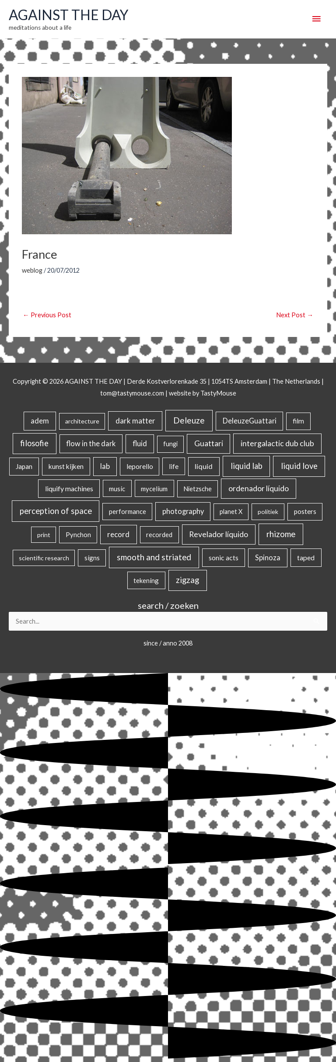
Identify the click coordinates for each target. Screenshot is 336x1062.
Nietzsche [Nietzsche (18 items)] (197, 489)
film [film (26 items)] (298, 421)
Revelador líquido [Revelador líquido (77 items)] (218, 534)
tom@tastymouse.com (132, 393)
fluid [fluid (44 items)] (140, 443)
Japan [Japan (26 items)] (24, 466)
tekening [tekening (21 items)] (146, 580)
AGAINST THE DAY (68, 15)
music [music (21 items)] (117, 489)
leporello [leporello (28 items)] (139, 466)
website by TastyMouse (202, 393)
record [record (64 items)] (118, 534)
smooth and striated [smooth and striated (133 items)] (154, 557)
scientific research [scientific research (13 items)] (44, 558)
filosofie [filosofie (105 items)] (34, 443)
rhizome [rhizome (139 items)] (280, 534)
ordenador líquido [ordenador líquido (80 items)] (258, 488)
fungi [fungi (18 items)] (170, 444)
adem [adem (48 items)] (40, 420)
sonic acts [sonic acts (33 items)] (223, 557)
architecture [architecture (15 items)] (82, 421)
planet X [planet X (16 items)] (231, 511)
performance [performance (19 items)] (127, 511)
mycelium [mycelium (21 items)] (154, 489)
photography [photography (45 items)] (183, 511)
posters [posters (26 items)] (305, 511)
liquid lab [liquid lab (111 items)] (246, 466)
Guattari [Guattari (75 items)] (208, 443)
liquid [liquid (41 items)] (204, 466)
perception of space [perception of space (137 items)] (56, 511)
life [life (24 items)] (173, 466)
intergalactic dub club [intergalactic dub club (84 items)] (277, 443)
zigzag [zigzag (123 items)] (187, 580)
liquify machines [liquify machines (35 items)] (69, 488)
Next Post (294, 315)
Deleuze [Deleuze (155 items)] (189, 420)
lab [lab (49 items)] (105, 466)
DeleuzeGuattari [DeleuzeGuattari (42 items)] (249, 420)
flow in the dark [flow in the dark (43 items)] (91, 443)
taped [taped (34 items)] (306, 557)
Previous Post (47, 315)
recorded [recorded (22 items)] (159, 534)
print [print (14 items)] (43, 534)
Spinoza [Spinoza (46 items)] (267, 557)
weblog (32, 270)
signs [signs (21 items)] (92, 558)
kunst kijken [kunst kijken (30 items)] (66, 466)
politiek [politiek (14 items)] (268, 511)
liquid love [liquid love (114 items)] (299, 466)
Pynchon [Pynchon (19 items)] (78, 534)
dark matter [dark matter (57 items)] (135, 420)
